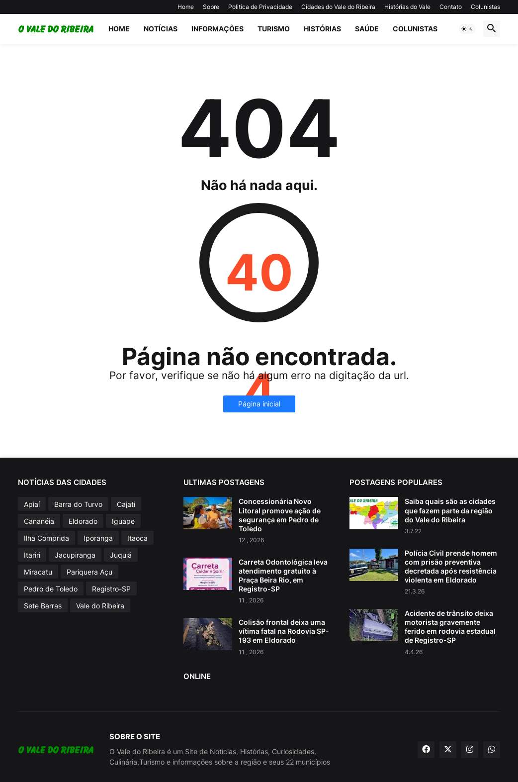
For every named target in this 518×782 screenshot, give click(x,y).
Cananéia (39, 521)
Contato (450, 6)
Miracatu (38, 572)
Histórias (322, 28)
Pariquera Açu (89, 572)
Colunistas (485, 6)
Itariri (32, 555)
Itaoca (137, 538)
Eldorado (83, 521)
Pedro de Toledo (51, 589)
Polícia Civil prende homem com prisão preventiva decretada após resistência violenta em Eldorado (451, 567)
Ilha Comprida (46, 538)
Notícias (160, 28)
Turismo (274, 28)
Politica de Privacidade (260, 6)
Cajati (126, 504)
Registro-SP (111, 589)
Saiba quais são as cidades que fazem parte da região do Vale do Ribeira (450, 510)
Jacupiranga (75, 555)
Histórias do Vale (407, 6)
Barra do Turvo (78, 504)
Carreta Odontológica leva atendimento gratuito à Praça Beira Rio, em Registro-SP (283, 575)
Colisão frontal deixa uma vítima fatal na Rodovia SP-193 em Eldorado (284, 631)
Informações (217, 28)
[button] (467, 29)
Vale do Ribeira (100, 605)
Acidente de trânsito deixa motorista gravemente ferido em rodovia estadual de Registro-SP (450, 627)
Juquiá (121, 555)
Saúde (367, 28)
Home (185, 6)
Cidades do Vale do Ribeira (338, 6)
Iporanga (98, 538)
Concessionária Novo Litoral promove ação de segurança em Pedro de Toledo (280, 515)
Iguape (123, 521)
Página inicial (259, 403)
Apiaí (32, 504)
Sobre (211, 6)
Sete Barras (43, 605)
